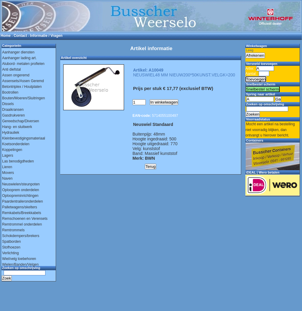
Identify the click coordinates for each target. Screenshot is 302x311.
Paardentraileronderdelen (22, 201)
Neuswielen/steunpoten (21, 184)
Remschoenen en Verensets (25, 218)
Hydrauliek (10, 132)
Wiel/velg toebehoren (19, 259)
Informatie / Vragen (46, 36)
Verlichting (10, 253)
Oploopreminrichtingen (20, 196)
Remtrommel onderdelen (22, 224)
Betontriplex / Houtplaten (22, 87)
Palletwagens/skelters (19, 207)
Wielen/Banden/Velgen (20, 264)
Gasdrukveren (13, 115)
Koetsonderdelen (16, 144)
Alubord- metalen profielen (23, 64)
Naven (7, 178)
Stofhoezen (11, 247)
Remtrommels (13, 230)
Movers (8, 173)
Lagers (7, 155)
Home (6, 36)
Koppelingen (12, 150)
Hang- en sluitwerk (17, 127)
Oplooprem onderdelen (20, 190)
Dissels (8, 104)
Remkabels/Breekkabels (21, 213)
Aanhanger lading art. (19, 58)
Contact (20, 36)
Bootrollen (10, 92)
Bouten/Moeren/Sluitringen (23, 98)
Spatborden (11, 241)
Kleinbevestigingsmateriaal (23, 138)
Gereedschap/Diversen (20, 121)
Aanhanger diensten (18, 52)
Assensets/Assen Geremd (23, 81)
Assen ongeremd (16, 75)
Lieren (7, 167)
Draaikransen (12, 109)
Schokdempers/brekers (20, 236)
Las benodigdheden (18, 161)
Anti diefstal (11, 69)
